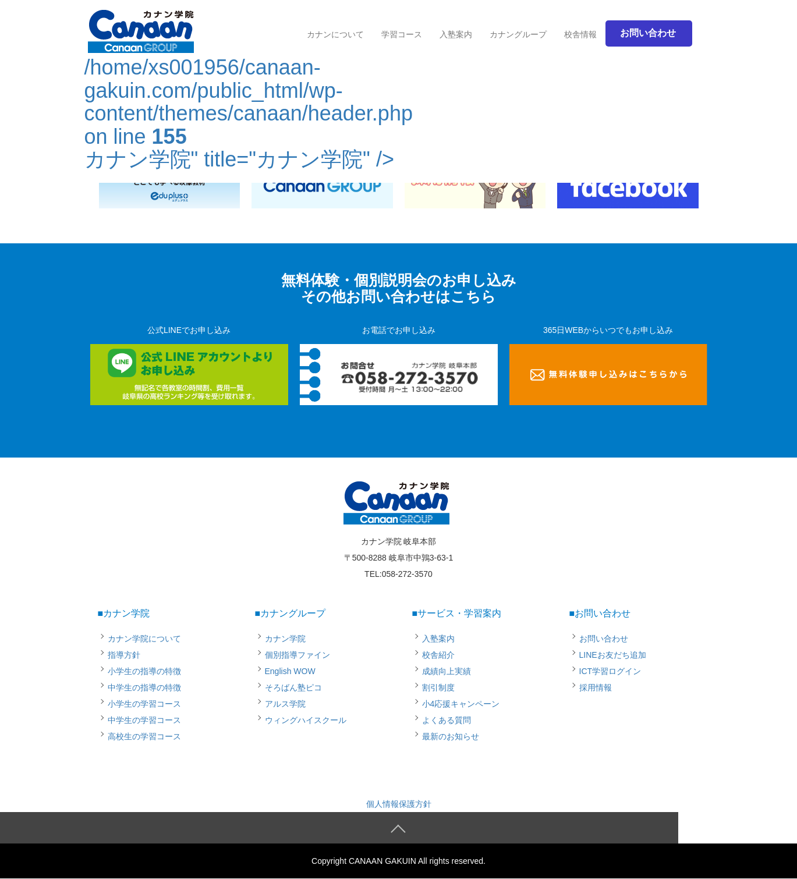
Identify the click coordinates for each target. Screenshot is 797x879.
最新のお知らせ (450, 736)
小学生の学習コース (144, 703)
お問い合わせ (603, 638)
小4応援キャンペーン (461, 703)
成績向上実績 (446, 671)
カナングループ (518, 34)
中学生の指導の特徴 (144, 687)
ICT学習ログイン (610, 671)
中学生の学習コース (144, 720)
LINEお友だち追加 (612, 655)
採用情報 (595, 687)
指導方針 (124, 655)
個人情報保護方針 (398, 804)
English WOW (290, 671)
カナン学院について (144, 638)
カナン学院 (285, 638)
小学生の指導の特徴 (144, 671)
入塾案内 (456, 34)
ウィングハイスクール (305, 720)
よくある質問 (446, 720)
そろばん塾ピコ (293, 687)
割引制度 (438, 687)
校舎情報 (580, 34)
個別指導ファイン (297, 655)
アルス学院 (285, 703)
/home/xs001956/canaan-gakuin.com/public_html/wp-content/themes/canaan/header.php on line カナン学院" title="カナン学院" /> (248, 94)
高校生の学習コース (144, 736)
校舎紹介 (438, 655)
